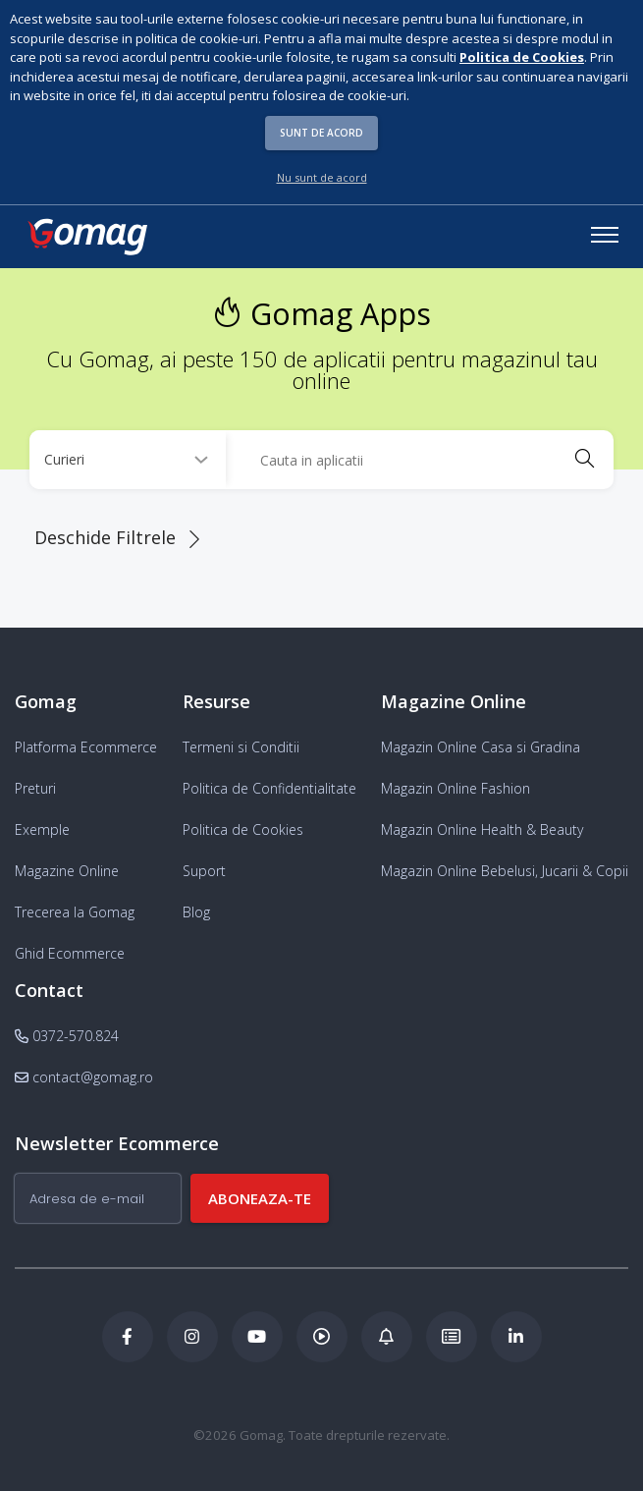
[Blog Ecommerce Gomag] (386, 1336)
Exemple (42, 829)
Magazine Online (67, 870)
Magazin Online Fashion (455, 788)
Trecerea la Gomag (74, 912)
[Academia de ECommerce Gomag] (451, 1336)
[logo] (86, 236)
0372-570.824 (67, 1035)
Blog (196, 912)
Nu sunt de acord (322, 177)
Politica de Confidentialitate (269, 788)
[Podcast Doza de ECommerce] (322, 1336)
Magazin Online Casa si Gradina (480, 747)
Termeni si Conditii (241, 747)
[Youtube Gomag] (257, 1336)
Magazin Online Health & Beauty (482, 829)
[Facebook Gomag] (127, 1336)
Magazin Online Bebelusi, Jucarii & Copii (504, 870)
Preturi (35, 788)
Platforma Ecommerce (86, 747)
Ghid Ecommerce (70, 953)
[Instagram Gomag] (192, 1336)
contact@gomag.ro (84, 1077)
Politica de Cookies (243, 829)
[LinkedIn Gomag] (516, 1336)
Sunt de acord (321, 132)
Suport (204, 870)
